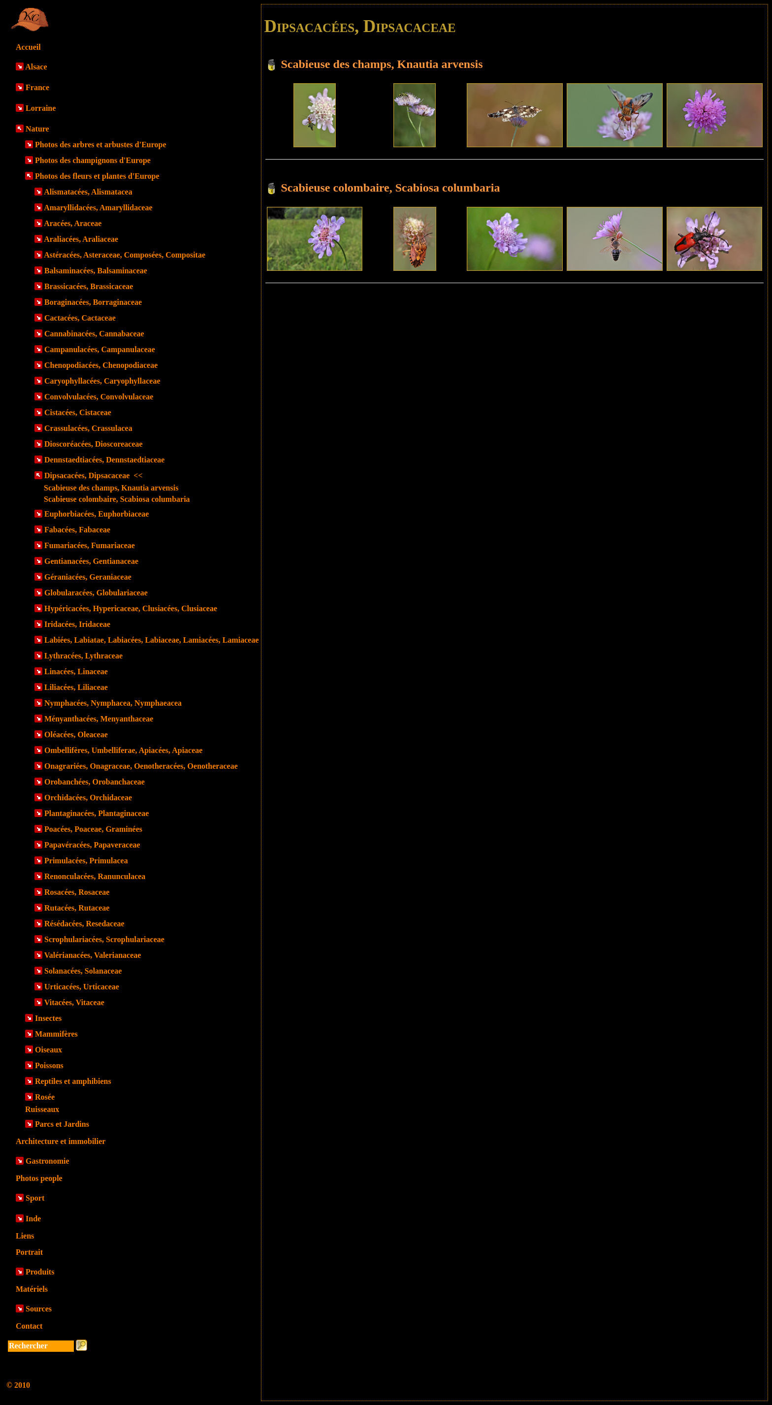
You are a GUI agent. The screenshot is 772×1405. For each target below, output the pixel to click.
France (37, 87)
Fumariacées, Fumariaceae (89, 545)
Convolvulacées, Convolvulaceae (98, 396)
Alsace (36, 67)
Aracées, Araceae (72, 223)
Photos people (39, 1178)
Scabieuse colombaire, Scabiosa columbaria (117, 499)
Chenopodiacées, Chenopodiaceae (101, 365)
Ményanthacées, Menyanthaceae (98, 719)
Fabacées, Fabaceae (77, 529)
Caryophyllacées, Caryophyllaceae (102, 381)
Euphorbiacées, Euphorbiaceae (96, 514)
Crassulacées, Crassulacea (88, 428)
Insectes (48, 1018)
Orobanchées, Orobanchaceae (94, 782)
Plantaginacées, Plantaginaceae (96, 813)
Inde (33, 1218)
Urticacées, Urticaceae (81, 986)
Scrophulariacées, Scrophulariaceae (104, 939)
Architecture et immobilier (60, 1141)
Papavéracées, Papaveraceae (92, 845)
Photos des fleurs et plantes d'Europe (97, 176)
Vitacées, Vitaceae (74, 1002)
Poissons (49, 1065)
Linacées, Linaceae (76, 671)
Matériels (32, 1289)
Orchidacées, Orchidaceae (88, 797)
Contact (29, 1326)
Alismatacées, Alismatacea (88, 192)
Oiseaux (48, 1050)
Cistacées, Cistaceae (77, 412)
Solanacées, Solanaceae (83, 971)
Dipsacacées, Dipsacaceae (93, 475)
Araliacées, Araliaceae (81, 239)
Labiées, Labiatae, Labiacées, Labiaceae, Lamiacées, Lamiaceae (151, 640)
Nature (37, 129)
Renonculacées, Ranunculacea (94, 876)
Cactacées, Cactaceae (80, 318)
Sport (35, 1198)
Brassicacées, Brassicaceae (88, 286)
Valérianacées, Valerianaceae (92, 955)
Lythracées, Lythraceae (83, 656)
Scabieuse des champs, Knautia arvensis (111, 488)
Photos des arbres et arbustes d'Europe (100, 144)
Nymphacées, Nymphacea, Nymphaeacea (113, 703)
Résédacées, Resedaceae (84, 923)
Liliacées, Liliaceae (76, 687)
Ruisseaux (42, 1109)
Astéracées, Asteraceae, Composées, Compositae (124, 255)
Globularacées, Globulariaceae (96, 592)
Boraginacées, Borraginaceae (93, 302)
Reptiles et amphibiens (73, 1081)
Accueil (28, 47)
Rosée (45, 1097)
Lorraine (41, 108)
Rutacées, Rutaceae (76, 908)
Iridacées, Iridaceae (77, 624)
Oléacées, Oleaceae (76, 734)
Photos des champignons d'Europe (93, 160)
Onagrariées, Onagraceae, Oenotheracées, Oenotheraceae (141, 766)
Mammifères (56, 1034)
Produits (40, 1272)
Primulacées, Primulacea (86, 860)
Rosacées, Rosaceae (76, 892)
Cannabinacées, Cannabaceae (94, 333)
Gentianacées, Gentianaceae (91, 561)
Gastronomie (47, 1161)
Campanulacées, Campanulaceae (99, 349)
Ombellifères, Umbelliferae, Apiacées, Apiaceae (123, 750)
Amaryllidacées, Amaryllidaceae (98, 207)
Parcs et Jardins (62, 1124)
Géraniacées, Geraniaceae (87, 577)
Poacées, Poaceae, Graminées (93, 829)
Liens (25, 1236)
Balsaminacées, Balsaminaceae (95, 270)
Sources (39, 1309)
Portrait (29, 1252)
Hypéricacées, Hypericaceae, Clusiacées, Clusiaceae (130, 608)
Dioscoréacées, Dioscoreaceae (93, 444)
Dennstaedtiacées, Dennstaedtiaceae (104, 460)
